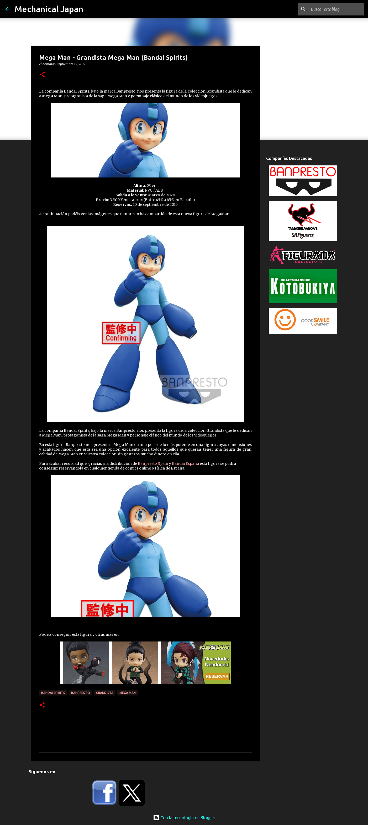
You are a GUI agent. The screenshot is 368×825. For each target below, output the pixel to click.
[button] (42, 74)
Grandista (104, 692)
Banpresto (80, 692)
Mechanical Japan (49, 9)
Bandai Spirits (53, 692)
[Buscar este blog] (336, 9)
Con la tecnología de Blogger (184, 817)
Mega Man (127, 692)
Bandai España (185, 463)
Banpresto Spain (153, 463)
